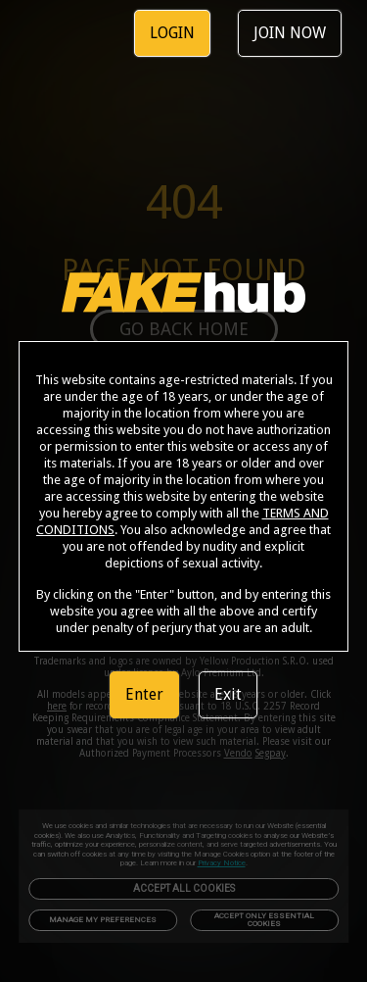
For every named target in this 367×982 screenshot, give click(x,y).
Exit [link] (228, 694)
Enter (144, 694)
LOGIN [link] (172, 33)
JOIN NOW (289, 33)
